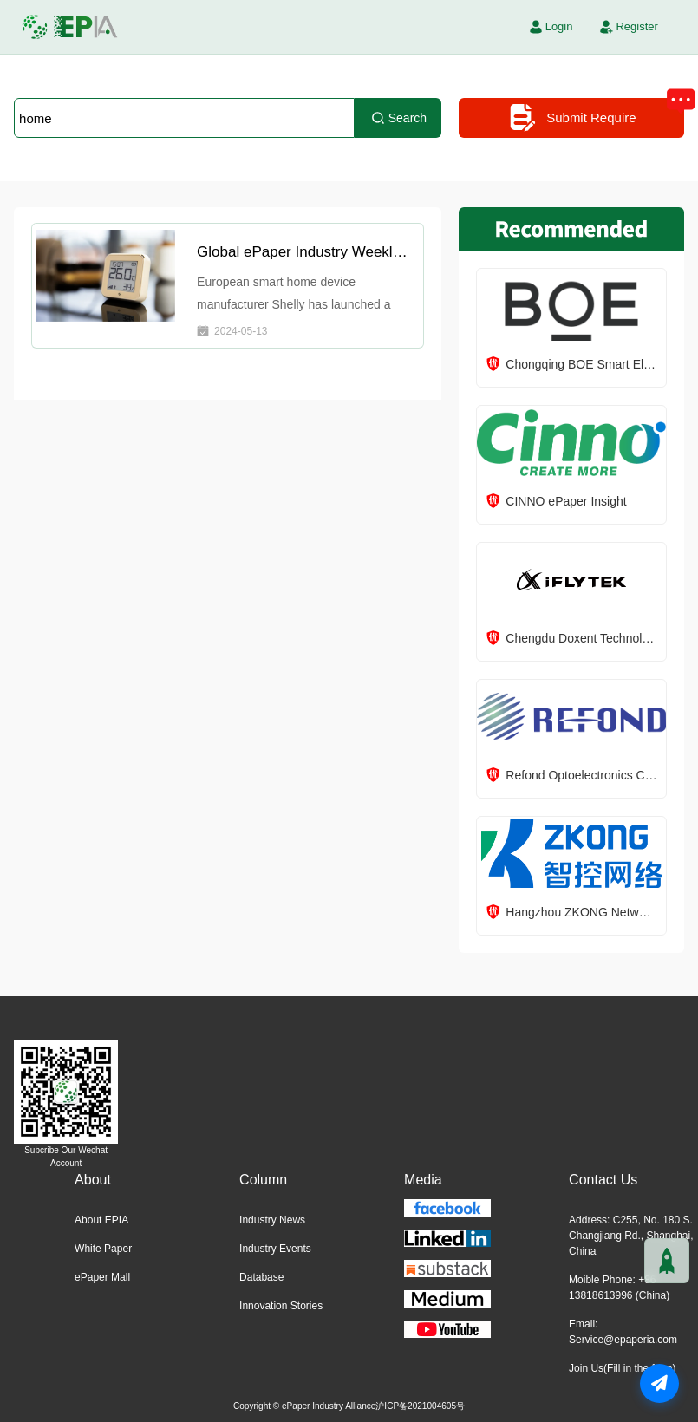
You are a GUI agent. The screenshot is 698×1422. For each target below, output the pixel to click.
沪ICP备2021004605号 (420, 1406)
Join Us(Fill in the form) (622, 1368)
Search (398, 118)
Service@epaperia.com (623, 1340)
